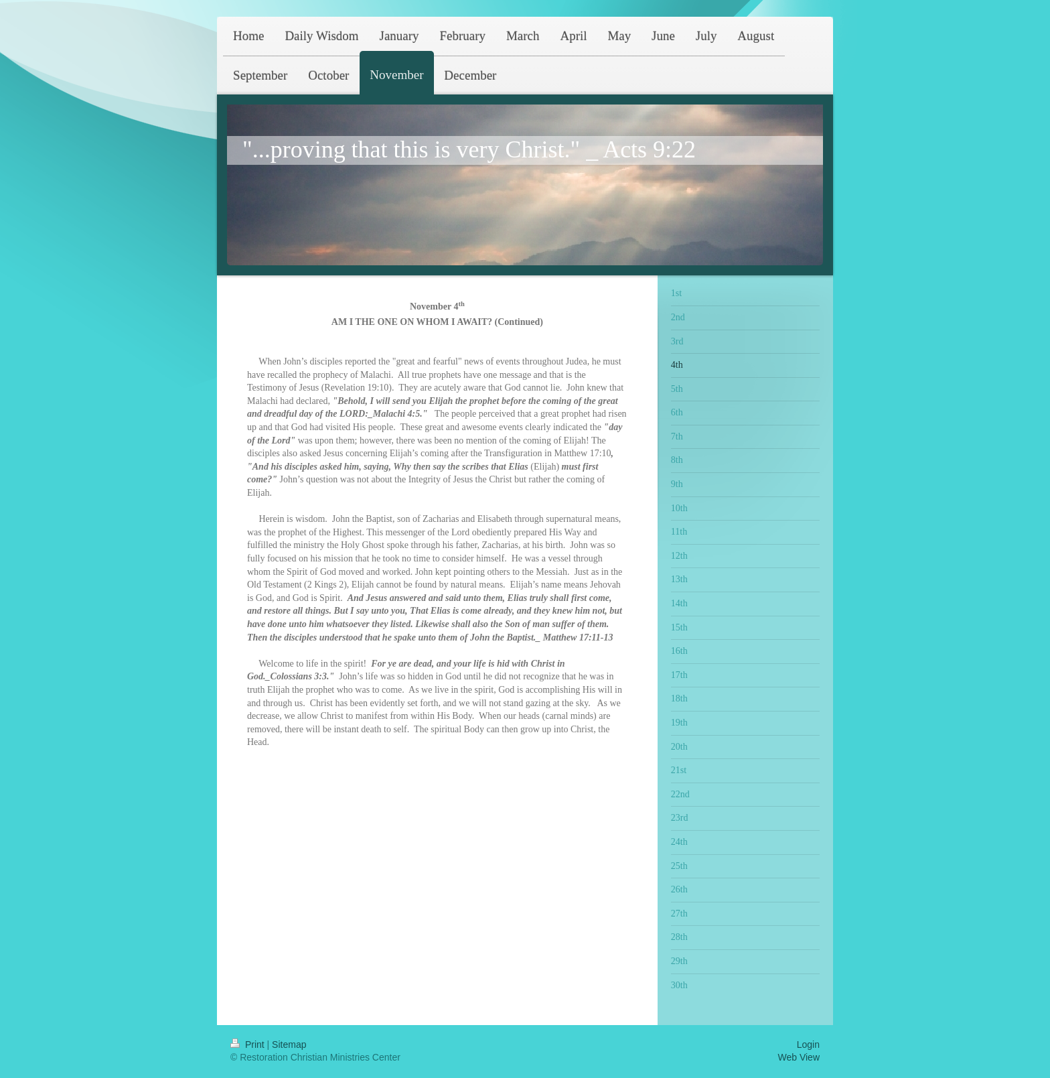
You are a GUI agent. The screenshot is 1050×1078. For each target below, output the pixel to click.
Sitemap (289, 1044)
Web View (798, 1057)
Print (248, 1044)
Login (808, 1044)
